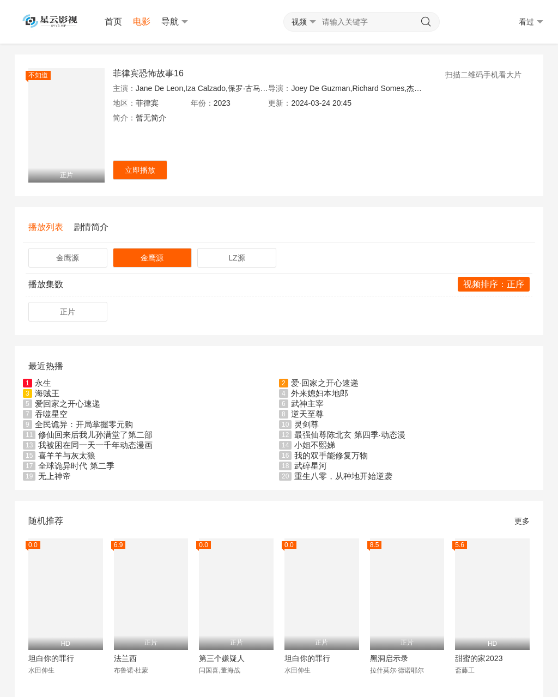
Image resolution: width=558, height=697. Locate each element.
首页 (113, 21)
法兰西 (125, 658)
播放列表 (45, 227)
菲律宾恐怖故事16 (148, 73)
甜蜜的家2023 (478, 658)
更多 (522, 521)
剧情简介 (91, 227)
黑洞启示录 (389, 658)
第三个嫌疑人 (222, 658)
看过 (531, 22)
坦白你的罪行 (51, 658)
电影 (141, 21)
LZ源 (236, 257)
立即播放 (140, 170)
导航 (174, 22)
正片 (67, 311)
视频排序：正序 (493, 284)
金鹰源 (67, 257)
